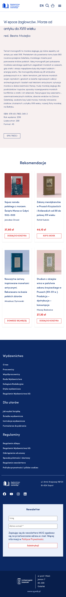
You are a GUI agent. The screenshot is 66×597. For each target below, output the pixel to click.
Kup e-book (49, 236)
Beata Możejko (20, 35)
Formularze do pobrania (14, 426)
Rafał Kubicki (43, 220)
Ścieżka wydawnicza (13, 416)
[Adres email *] (33, 526)
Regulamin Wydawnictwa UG (16, 394)
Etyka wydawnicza (12, 389)
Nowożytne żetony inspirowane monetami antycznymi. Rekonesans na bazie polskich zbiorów (17, 288)
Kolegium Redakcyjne (13, 384)
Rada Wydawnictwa (12, 379)
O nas (5, 365)
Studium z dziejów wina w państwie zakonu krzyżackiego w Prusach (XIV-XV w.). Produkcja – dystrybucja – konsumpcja (49, 292)
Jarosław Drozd (12, 220)
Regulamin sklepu (11, 444)
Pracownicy (8, 370)
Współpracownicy (11, 374)
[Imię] (33, 518)
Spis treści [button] (12, 136)
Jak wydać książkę (11, 411)
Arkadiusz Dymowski (14, 301)
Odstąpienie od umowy (14, 453)
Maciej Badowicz (45, 310)
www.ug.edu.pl (34, 591)
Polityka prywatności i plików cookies (20, 468)
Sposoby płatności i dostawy (16, 458)
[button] (59, 5)
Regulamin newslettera (14, 463)
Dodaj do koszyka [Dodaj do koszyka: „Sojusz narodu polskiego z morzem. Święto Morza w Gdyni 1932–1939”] (16, 236)
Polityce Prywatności (32, 539)
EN (42, 6)
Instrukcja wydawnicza (14, 421)
